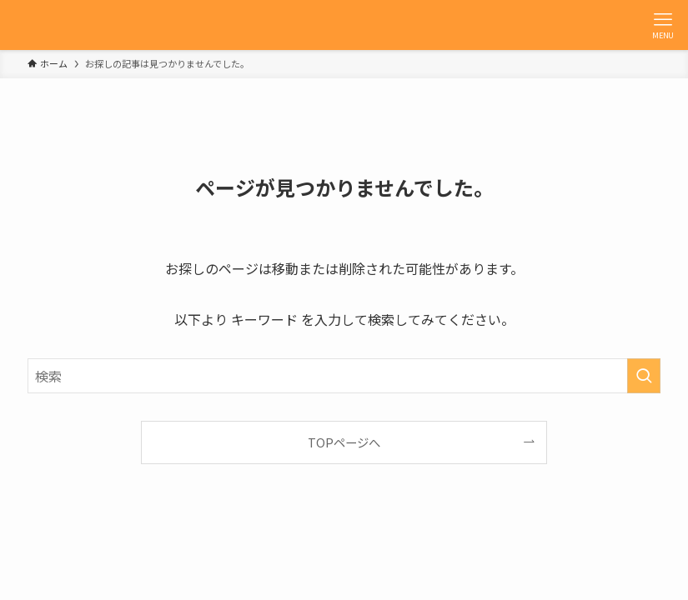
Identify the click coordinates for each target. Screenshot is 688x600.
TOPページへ (344, 442)
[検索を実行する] (643, 375)
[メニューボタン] (663, 25)
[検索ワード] (344, 375)
